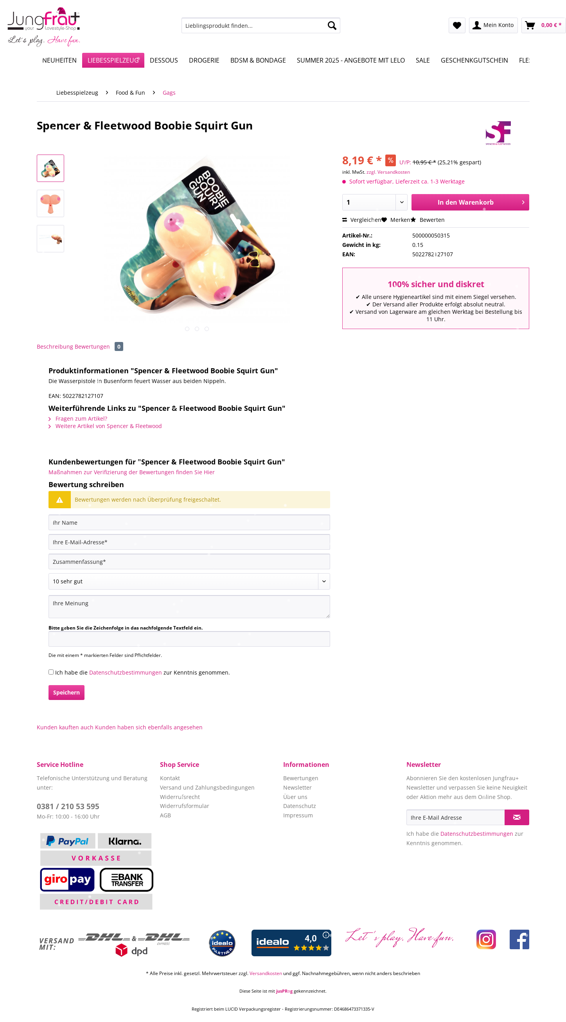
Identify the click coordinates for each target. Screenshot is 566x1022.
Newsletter (297, 787)
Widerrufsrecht (180, 797)
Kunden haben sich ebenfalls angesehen (149, 727)
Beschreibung (55, 346)
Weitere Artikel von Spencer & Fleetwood (105, 426)
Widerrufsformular (184, 806)
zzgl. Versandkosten (388, 172)
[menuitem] (260, 29)
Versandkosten (266, 973)
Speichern (66, 692)
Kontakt (170, 778)
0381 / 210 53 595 (68, 806)
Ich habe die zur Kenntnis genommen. (142, 672)
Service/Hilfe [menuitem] (540, 6)
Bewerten (427, 219)
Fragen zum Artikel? (78, 418)
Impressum (298, 815)
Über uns (295, 797)
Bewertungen (99, 346)
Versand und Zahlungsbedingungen (207, 787)
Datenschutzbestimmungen (125, 672)
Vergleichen (361, 219)
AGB (165, 815)
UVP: (405, 162)
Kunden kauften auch (65, 727)
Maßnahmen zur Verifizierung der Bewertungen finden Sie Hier (132, 472)
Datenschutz (299, 806)
